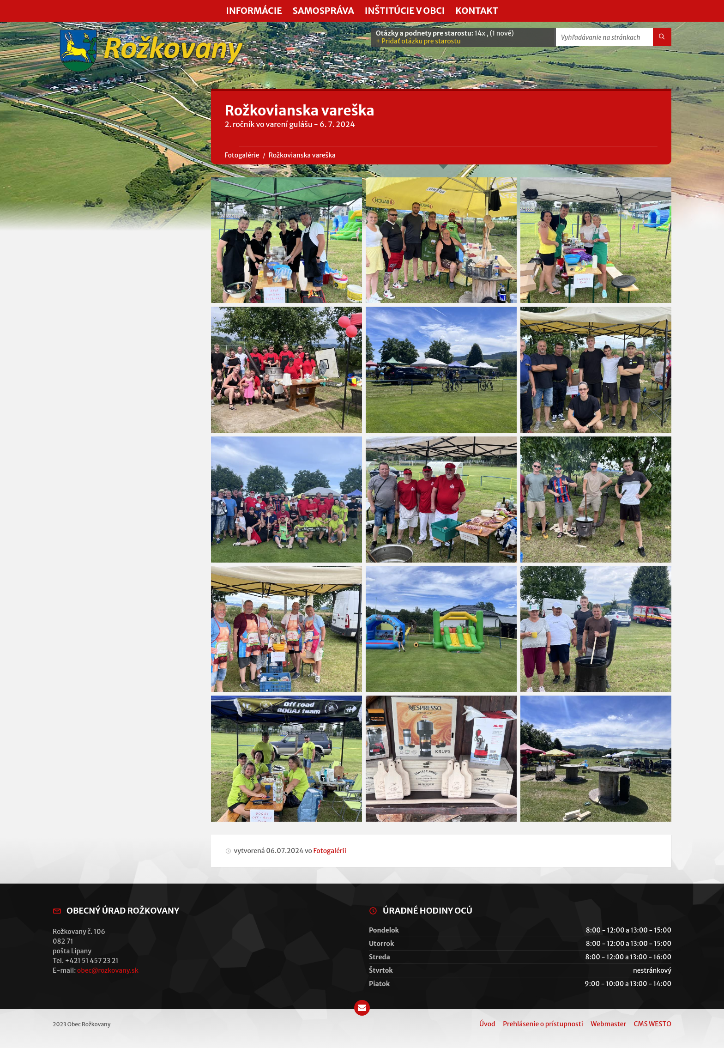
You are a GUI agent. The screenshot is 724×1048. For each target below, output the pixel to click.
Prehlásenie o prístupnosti (543, 1024)
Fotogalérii (329, 851)
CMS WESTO (652, 1024)
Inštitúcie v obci (405, 10)
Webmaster (608, 1024)
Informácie (254, 10)
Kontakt (476, 10)
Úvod (487, 1024)
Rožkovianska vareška (302, 155)
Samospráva (323, 10)
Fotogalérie (242, 155)
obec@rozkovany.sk (108, 970)
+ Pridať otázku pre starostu (418, 41)
